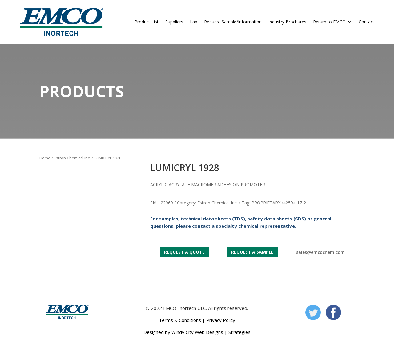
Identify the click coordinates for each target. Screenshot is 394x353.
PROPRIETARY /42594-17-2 (278, 203)
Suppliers (174, 22)
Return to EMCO (329, 22)
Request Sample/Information (233, 22)
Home (44, 158)
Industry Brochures (287, 22)
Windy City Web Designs (197, 332)
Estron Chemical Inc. (72, 158)
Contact (366, 22)
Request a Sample (252, 252)
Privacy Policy (220, 320)
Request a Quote (184, 252)
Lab (193, 22)
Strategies (239, 332)
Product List (147, 22)
